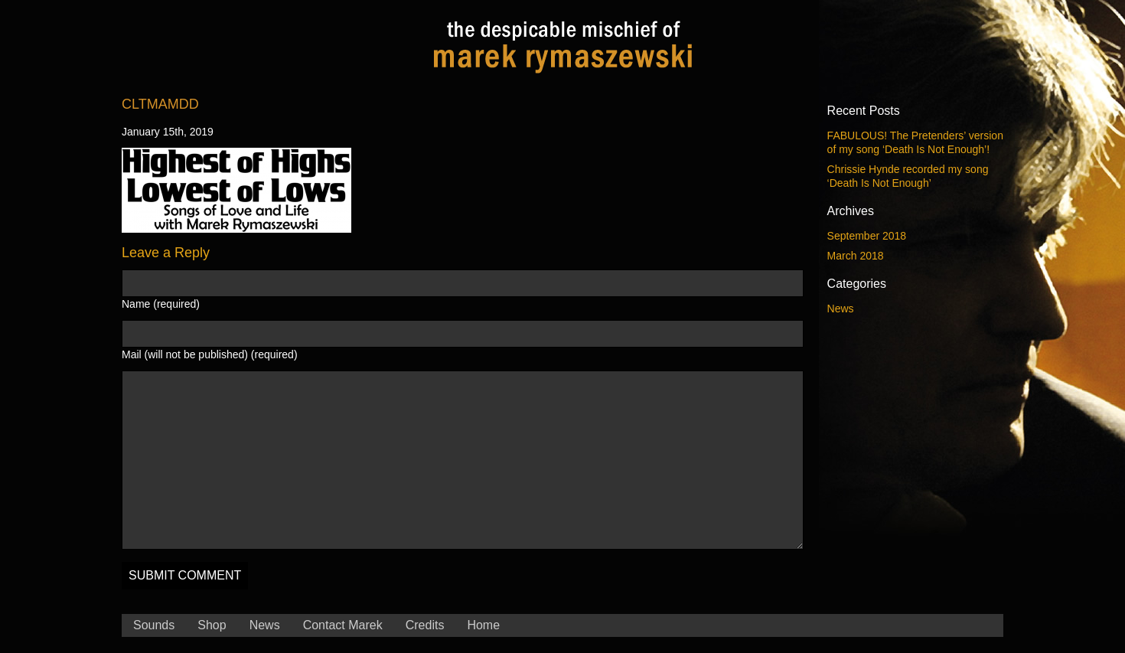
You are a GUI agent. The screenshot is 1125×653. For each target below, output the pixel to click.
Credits (425, 625)
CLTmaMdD (160, 104)
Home (483, 625)
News (840, 308)
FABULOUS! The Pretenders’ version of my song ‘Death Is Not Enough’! (915, 142)
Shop (211, 625)
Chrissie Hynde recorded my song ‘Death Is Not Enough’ (908, 176)
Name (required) (161, 304)
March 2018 (855, 256)
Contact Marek (343, 625)
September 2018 (867, 236)
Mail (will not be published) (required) (210, 354)
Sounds (153, 625)
